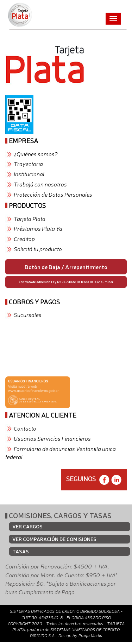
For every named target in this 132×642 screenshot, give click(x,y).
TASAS (20, 551)
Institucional (29, 174)
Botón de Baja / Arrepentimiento (66, 267)
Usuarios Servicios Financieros (52, 438)
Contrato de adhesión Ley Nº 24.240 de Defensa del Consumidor (66, 282)
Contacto (25, 428)
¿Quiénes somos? (36, 154)
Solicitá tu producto (38, 249)
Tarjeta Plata (29, 218)
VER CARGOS (27, 526)
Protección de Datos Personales (53, 194)
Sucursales (28, 314)
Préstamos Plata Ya (38, 228)
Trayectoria (28, 163)
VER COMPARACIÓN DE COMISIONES (54, 539)
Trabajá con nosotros (40, 184)
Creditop (24, 238)
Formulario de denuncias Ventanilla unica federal (60, 452)
